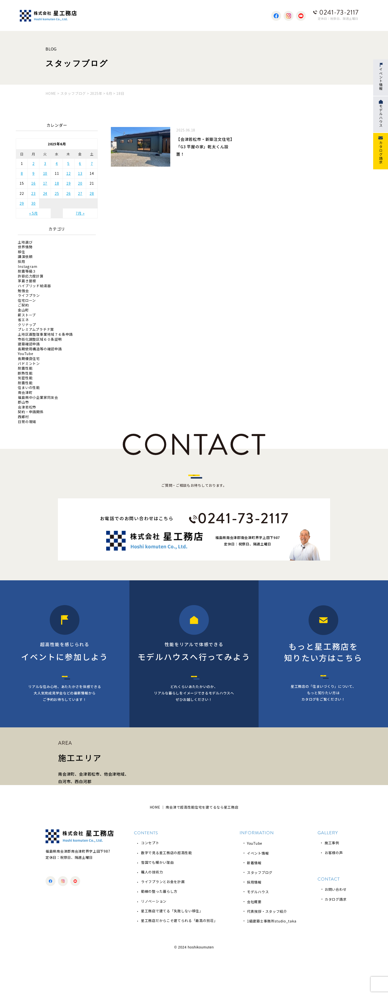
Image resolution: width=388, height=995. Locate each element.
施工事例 (332, 882)
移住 (21, 252)
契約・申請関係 (31, 411)
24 (45, 193)
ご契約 (23, 305)
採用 (21, 261)
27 (80, 193)
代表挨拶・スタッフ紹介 (267, 951)
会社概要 (254, 941)
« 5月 (33, 213)
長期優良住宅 (29, 358)
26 (68, 193)
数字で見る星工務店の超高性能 (166, 892)
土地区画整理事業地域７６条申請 (45, 334)
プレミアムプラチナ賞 (36, 329)
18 (57, 183)
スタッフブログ (259, 912)
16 (33, 183)
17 (45, 183)
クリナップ (27, 324)
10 (45, 173)
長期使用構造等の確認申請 (40, 349)
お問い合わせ (335, 929)
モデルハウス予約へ (194, 696)
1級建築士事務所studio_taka (271, 961)
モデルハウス (258, 931)
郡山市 (23, 402)
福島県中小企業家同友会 (38, 397)
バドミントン (29, 363)
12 (68, 173)
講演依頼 (25, 256)
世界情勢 (25, 247)
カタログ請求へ (323, 695)
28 (92, 193)
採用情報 (254, 922)
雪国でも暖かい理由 (157, 902)
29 (22, 203)
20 (80, 183)
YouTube (25, 353)
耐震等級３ (27, 271)
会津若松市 (27, 407)
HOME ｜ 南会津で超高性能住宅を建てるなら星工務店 (194, 846)
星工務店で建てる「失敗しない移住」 (172, 950)
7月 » (80, 213)
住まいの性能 (29, 387)
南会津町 (25, 392)
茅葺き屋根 (27, 281)
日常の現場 (27, 421)
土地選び (25, 242)
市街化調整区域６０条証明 (40, 339)
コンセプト (150, 882)
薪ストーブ (27, 315)
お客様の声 (334, 892)
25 (57, 193)
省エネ (23, 319)
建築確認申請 (29, 344)
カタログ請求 (335, 939)
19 (68, 183)
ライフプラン (29, 295)
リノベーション (154, 941)
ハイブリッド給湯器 (34, 285)
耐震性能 (25, 368)
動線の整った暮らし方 (159, 931)
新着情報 (254, 902)
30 (33, 203)
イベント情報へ (64, 696)
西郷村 (23, 416)
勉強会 (23, 290)
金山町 (23, 310)
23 (33, 193)
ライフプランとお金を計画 (163, 921)
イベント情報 (258, 893)
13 (80, 173)
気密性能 (25, 378)
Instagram (27, 266)
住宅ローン (27, 300)
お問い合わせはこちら (194, 484)
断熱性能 (25, 373)
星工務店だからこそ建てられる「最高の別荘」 (179, 960)
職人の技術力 (152, 912)
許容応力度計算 (31, 276)
